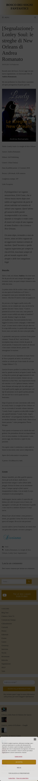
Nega (19, 767)
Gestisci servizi (18, 756)
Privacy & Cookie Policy (22, 778)
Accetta (19, 762)
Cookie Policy (11, 778)
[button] (35, 739)
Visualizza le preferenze (19, 773)
